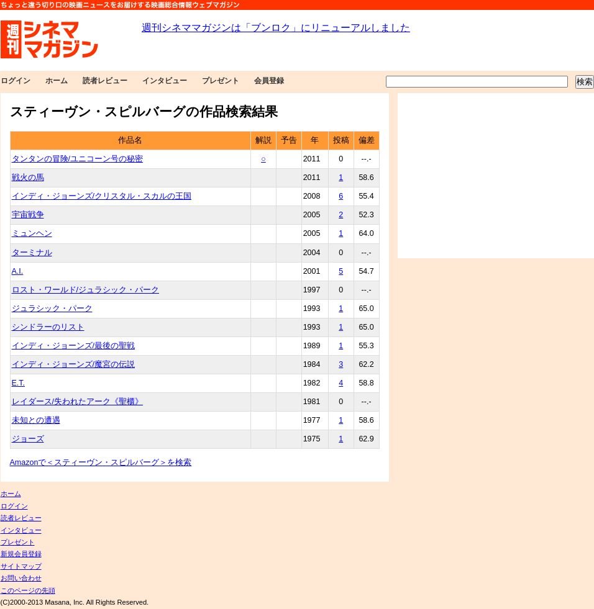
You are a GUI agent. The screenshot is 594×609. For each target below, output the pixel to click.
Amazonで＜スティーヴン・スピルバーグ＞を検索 (101, 462)
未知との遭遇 (36, 420)
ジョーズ (28, 439)
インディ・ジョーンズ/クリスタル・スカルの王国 (101, 196)
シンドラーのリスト (48, 327)
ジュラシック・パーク (52, 308)
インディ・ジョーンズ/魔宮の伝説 (73, 364)
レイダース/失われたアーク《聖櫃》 (77, 401)
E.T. (18, 383)
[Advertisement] (496, 175)
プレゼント (220, 80)
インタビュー (164, 80)
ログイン (15, 80)
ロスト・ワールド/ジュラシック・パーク (85, 290)
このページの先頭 (28, 590)
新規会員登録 (21, 553)
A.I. (18, 271)
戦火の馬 (28, 177)
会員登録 (269, 80)
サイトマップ (21, 566)
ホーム (56, 80)
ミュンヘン (32, 233)
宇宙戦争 (28, 214)
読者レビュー (105, 80)
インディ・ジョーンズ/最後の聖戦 (73, 345)
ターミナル (32, 252)
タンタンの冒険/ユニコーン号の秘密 (77, 159)
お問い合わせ (21, 578)
